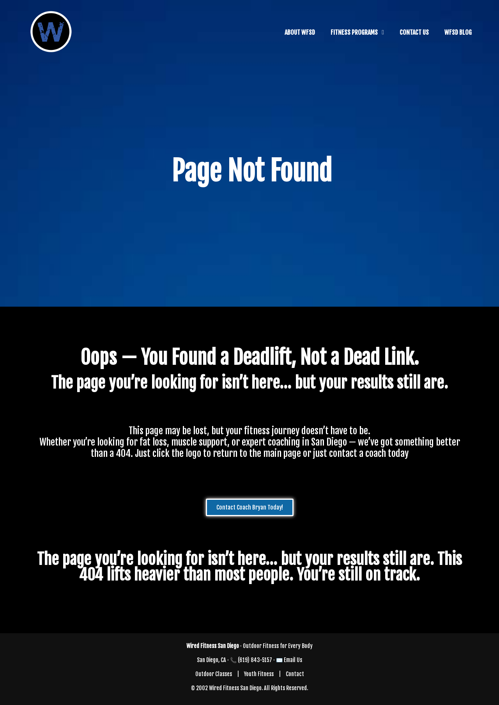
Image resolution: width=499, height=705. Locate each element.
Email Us (293, 660)
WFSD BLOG (458, 32)
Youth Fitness (259, 674)
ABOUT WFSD (300, 32)
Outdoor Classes (213, 674)
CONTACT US (414, 32)
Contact (295, 674)
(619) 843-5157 (255, 660)
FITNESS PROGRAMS (354, 32)
